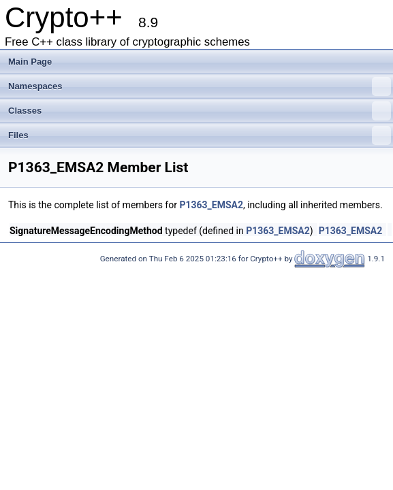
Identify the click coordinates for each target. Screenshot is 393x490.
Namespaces (199, 86)
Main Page (30, 61)
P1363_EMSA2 (211, 204)
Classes (199, 110)
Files (199, 135)
